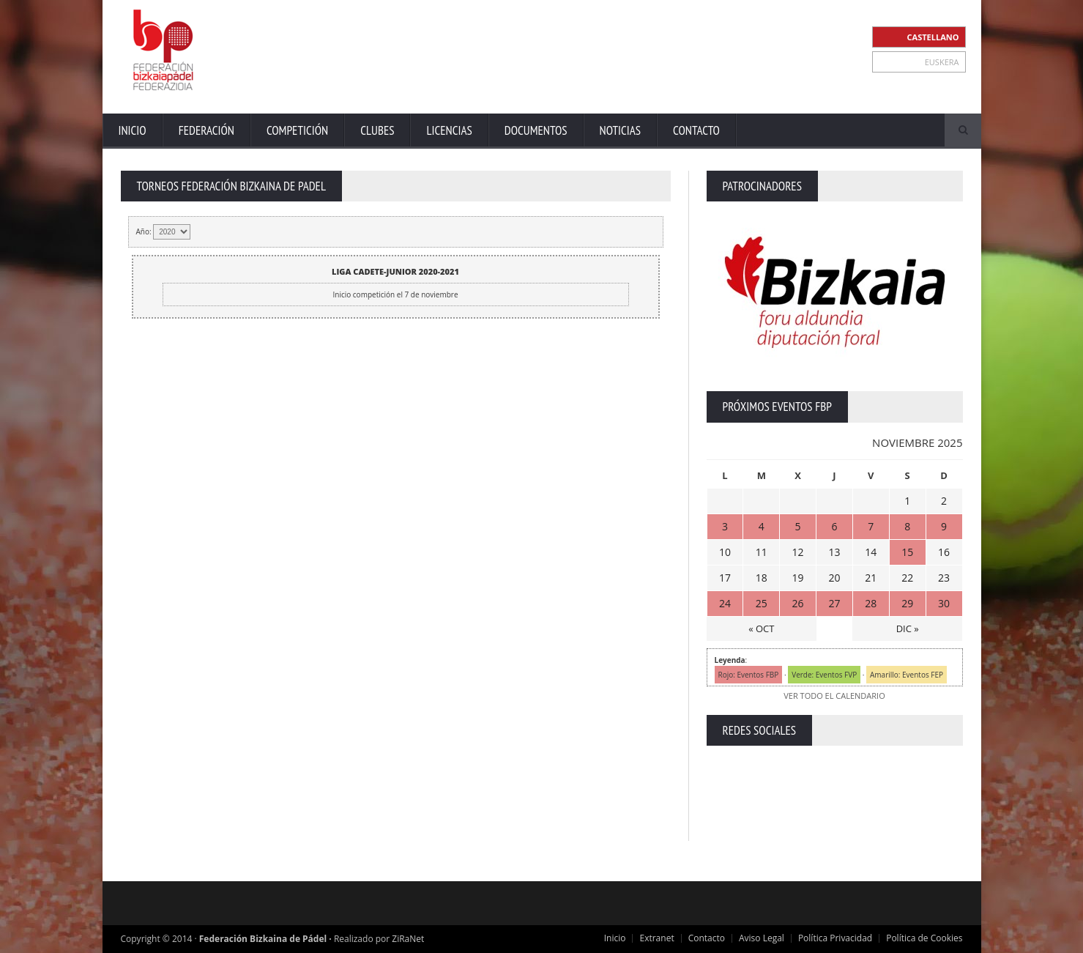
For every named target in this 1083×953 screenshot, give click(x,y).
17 (725, 578)
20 (834, 578)
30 (944, 603)
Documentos (536, 130)
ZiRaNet (408, 938)
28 (871, 603)
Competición (297, 130)
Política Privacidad (835, 938)
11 (761, 552)
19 (798, 578)
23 (944, 578)
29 (907, 603)
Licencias (449, 130)
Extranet (656, 938)
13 (834, 552)
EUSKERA (942, 61)
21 (871, 578)
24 (725, 603)
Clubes (377, 130)
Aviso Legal (761, 938)
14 (871, 552)
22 (907, 578)
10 (725, 552)
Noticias (620, 130)
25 (761, 603)
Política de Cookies (924, 938)
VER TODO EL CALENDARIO (834, 695)
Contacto (696, 130)
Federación (206, 130)
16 (944, 552)
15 (907, 552)
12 (798, 552)
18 (761, 578)
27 (834, 603)
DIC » (907, 628)
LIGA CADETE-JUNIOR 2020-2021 (395, 271)
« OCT (761, 628)
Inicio (132, 130)
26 (798, 603)
